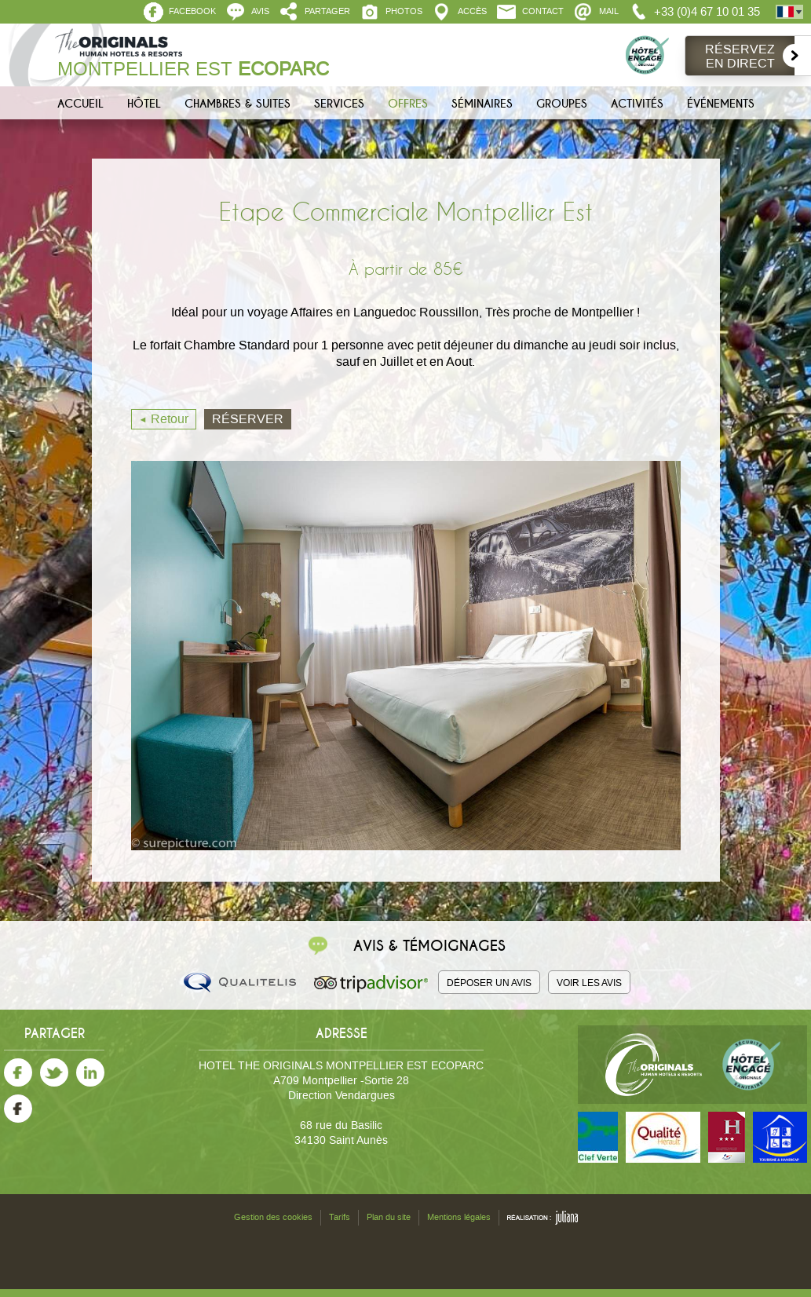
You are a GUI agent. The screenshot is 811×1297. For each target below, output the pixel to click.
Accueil (80, 104)
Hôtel (144, 104)
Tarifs (339, 1217)
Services (339, 104)
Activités (637, 104)
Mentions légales (459, 1217)
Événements (720, 104)
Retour (169, 419)
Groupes (561, 104)
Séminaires (482, 104)
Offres (408, 104)
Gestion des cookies (273, 1217)
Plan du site (389, 1217)
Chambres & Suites (237, 104)
